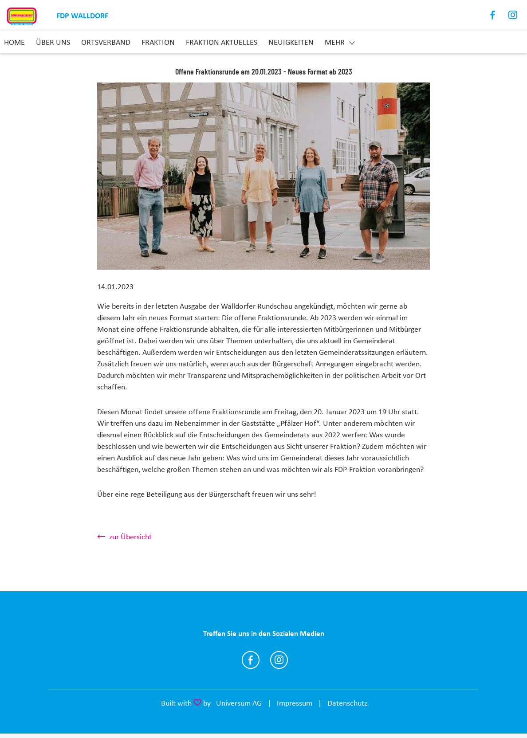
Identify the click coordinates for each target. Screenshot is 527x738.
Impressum (294, 703)
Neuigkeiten (291, 42)
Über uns (53, 42)
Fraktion (158, 42)
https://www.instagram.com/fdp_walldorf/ (279, 660)
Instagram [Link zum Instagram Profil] (513, 15)
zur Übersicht (130, 537)
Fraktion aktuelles (221, 42)
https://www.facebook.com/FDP (251, 660)
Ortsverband (105, 42)
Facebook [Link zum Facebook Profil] (493, 15)
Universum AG (239, 703)
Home (14, 42)
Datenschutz (347, 703)
